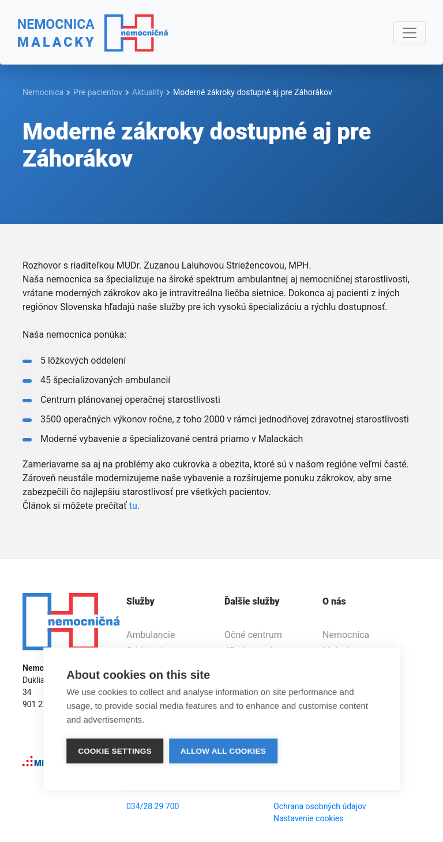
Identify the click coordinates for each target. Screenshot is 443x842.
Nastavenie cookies (308, 818)
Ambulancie (150, 634)
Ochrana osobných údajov (319, 806)
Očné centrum (253, 634)
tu (133, 505)
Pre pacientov (97, 92)
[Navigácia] (409, 32)
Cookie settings (115, 750)
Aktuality (147, 92)
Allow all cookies (223, 750)
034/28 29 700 (152, 806)
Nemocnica (42, 92)
